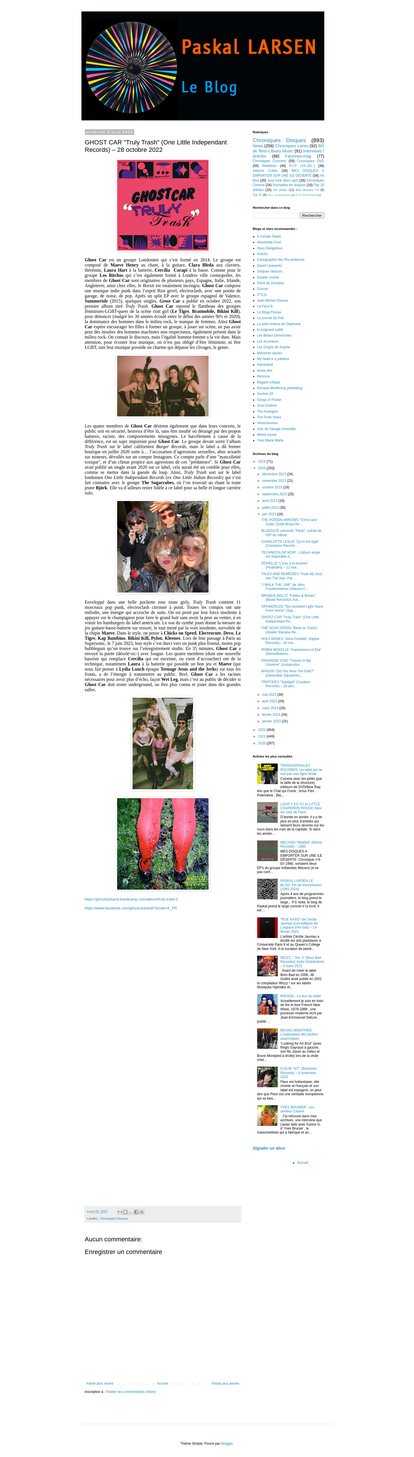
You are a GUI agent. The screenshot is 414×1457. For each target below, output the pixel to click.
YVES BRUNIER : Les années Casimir (297, 1109)
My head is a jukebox (273, 359)
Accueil (162, 1384)
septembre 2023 (275, 494)
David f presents (269, 266)
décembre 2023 (274, 474)
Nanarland (265, 365)
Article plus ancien (225, 1384)
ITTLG (262, 295)
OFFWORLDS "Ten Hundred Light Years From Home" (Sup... (292, 609)
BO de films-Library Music (288, 148)
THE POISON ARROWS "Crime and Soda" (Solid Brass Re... (289, 522)
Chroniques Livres (291, 146)
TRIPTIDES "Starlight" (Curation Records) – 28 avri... (285, 684)
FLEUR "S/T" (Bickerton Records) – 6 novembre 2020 (298, 1073)
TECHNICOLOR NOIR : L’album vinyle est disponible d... (290, 554)
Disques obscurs (270, 271)
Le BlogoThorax (269, 312)
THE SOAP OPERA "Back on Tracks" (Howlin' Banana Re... (289, 630)
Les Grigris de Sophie (273, 347)
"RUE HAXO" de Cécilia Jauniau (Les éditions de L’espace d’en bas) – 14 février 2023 (298, 925)
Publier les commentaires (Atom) (131, 1392)
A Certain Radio (269, 236)
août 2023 (270, 501)
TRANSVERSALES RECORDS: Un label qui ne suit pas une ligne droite (301, 770)
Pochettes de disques (289, 185)
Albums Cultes (265, 171)
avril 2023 (270, 701)
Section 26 (265, 394)
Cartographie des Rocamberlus (281, 260)
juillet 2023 (270, 508)
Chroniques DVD (310, 161)
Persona (263, 376)
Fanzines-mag (298, 156)
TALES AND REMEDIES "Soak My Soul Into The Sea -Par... (291, 576)
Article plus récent (99, 1384)
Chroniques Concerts (270, 161)
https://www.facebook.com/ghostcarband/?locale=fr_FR (131, 908)
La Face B (265, 306)
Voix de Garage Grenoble (276, 429)
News (258, 146)
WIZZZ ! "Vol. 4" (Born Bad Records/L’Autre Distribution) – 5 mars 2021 (302, 962)
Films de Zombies (270, 283)
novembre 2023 (274, 481)
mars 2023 (270, 708)
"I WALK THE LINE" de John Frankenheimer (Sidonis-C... (284, 587)
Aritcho (262, 254)
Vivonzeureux (267, 423)
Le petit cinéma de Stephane (279, 324)
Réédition (269, 166)
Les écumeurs (268, 341)
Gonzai (262, 289)
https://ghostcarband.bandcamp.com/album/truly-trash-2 (131, 899)
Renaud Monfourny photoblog (279, 388)
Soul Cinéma (267, 405)
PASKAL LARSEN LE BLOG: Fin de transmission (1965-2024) (300, 885)
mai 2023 (269, 695)
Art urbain (280, 190)
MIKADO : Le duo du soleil (300, 996)
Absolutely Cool (269, 242)
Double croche (268, 277)
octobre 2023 (272, 487)
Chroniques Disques (114, 1218)
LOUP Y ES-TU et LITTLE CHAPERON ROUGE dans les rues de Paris (301, 808)
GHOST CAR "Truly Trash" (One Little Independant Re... (290, 619)
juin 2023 (269, 514)
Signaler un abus (269, 1148)
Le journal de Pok (270, 318)
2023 (262, 468)
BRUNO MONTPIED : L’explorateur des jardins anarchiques (298, 1034)
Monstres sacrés (269, 353)
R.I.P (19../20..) (302, 166)
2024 (262, 462)
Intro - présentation (279, 194)
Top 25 (257, 194)
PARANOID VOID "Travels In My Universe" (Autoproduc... (286, 663)
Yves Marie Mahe (270, 440)
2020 (262, 743)
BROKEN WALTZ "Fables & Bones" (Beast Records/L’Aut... (288, 598)
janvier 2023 (272, 721)
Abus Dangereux (270, 248)
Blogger (227, 1444)
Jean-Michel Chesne (272, 301)
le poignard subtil (270, 330)
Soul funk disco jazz (282, 180)
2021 (262, 736)
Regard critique (268, 382)
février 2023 (271, 715)
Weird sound (266, 435)
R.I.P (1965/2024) (306, 194)
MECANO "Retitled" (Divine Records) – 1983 (301, 844)
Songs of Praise (269, 400)
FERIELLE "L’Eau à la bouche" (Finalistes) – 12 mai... (284, 565)
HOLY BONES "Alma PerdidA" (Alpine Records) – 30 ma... (290, 641)
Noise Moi (264, 371)
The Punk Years (269, 417)
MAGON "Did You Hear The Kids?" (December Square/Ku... (287, 673)
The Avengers (267, 412)
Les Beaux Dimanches (274, 335)
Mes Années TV (307, 190)
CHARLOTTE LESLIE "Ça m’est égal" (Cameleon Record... (290, 544)
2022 (262, 730)
